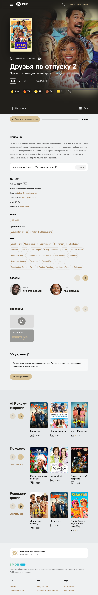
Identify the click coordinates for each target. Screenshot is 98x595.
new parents (60, 255)
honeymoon (59, 244)
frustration (34, 261)
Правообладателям (17, 590)
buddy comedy (45, 255)
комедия (41, 81)
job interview (45, 244)
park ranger (36, 250)
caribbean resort (63, 267)
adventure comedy (18, 261)
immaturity (30, 255)
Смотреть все (16, 464)
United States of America (27, 193)
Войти (72, 4)
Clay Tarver (24, 206)
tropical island (77, 250)
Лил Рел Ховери (32, 291)
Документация (42, 587)
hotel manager (17, 255)
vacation (14, 250)
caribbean (72, 255)
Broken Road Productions (41, 232)
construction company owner (23, 267)
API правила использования (47, 590)
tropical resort (48, 261)
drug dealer (15, 244)
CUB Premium (69, 590)
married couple (30, 244)
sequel (24, 250)
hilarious (61, 261)
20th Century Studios (19, 232)
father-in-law (73, 244)
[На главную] (22, 4)
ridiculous (78, 267)
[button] (85, 278)
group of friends (51, 250)
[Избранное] (18, 108)
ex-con (64, 250)
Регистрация (82, 4)
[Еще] (83, 108)
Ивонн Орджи (71, 291)
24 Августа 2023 (29, 197)
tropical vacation (46, 267)
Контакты (13, 587)
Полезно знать (69, 587)
